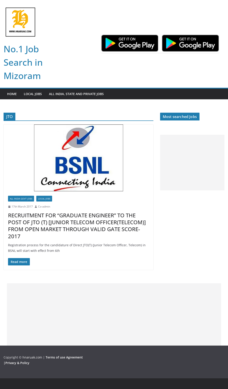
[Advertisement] (192, 162)
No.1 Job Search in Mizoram (23, 62)
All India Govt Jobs (21, 198)
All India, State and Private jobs (76, 94)
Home (12, 94)
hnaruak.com (32, 357)
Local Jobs (33, 94)
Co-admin (44, 206)
